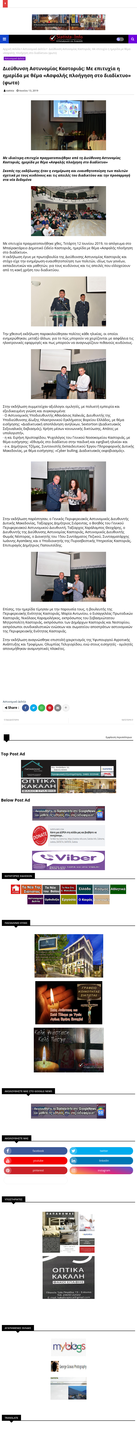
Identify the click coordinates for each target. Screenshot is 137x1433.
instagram (104, 1170)
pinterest (38, 1170)
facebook (38, 1151)
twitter (104, 1151)
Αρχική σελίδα (11, 49)
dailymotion (35, 1180)
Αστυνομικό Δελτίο (34, 49)
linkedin (104, 1160)
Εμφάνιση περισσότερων (119, 737)
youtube (38, 1160)
